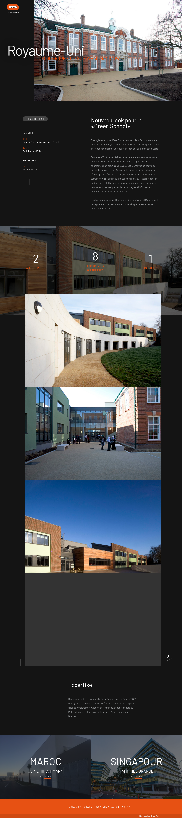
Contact (126, 807)
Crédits (88, 807)
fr (168, 8)
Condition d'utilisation (107, 807)
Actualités (75, 807)
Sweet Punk (155, 816)
